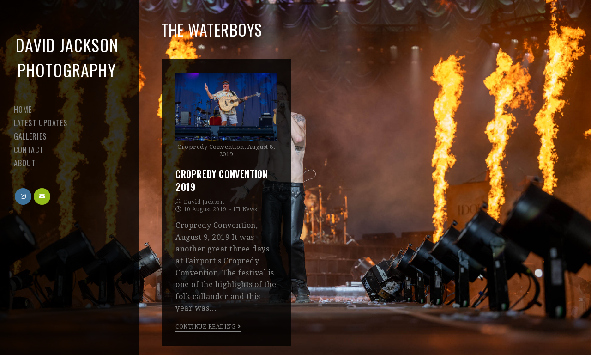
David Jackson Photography (67, 57)
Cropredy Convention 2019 (221, 180)
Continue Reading (208, 327)
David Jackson (204, 202)
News (249, 209)
